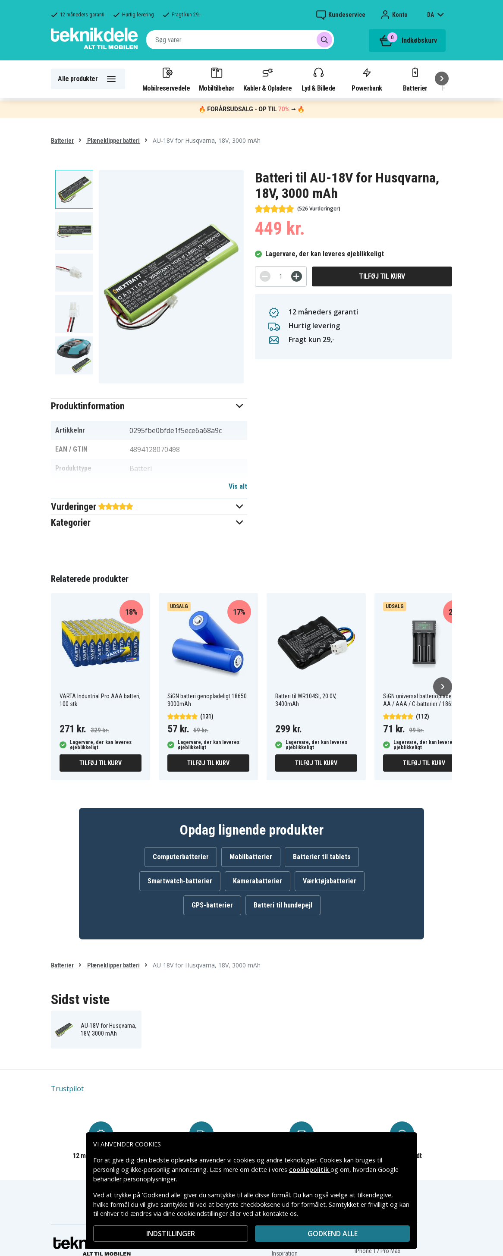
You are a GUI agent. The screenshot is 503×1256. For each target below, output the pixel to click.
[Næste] (442, 78)
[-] (265, 276)
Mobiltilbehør (216, 79)
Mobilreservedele (166, 79)
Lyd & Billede (318, 79)
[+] (296, 276)
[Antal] (280, 276)
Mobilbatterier (250, 857)
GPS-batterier (212, 905)
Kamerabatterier (257, 881)
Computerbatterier (181, 857)
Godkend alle (333, 1233)
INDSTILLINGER (170, 1233)
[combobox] (240, 39)
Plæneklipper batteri (113, 140)
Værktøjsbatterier (329, 881)
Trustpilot (67, 1088)
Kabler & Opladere (267, 79)
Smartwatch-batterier (180, 881)
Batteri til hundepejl (283, 905)
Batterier (415, 79)
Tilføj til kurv (382, 276)
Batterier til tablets (322, 857)
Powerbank (367, 79)
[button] (149, 406)
